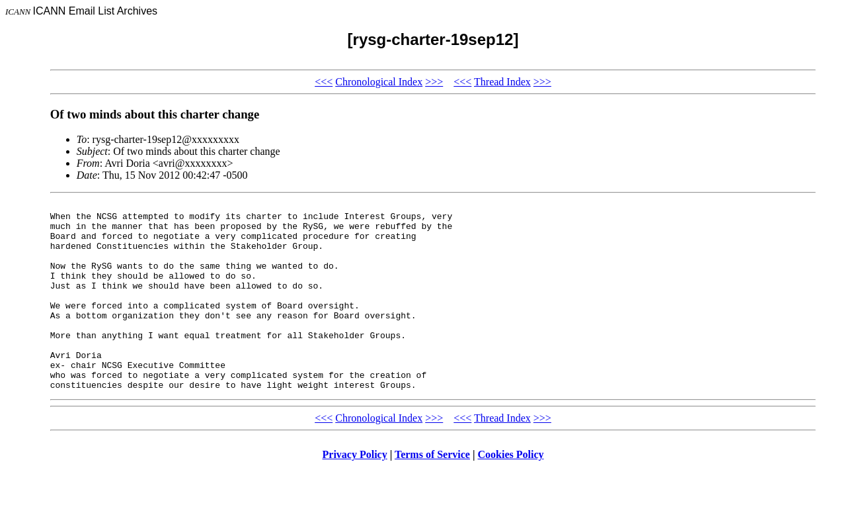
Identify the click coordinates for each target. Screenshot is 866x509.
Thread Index (502, 81)
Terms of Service (432, 492)
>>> (434, 81)
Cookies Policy (511, 492)
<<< (324, 81)
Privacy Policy (355, 492)
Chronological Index (378, 81)
